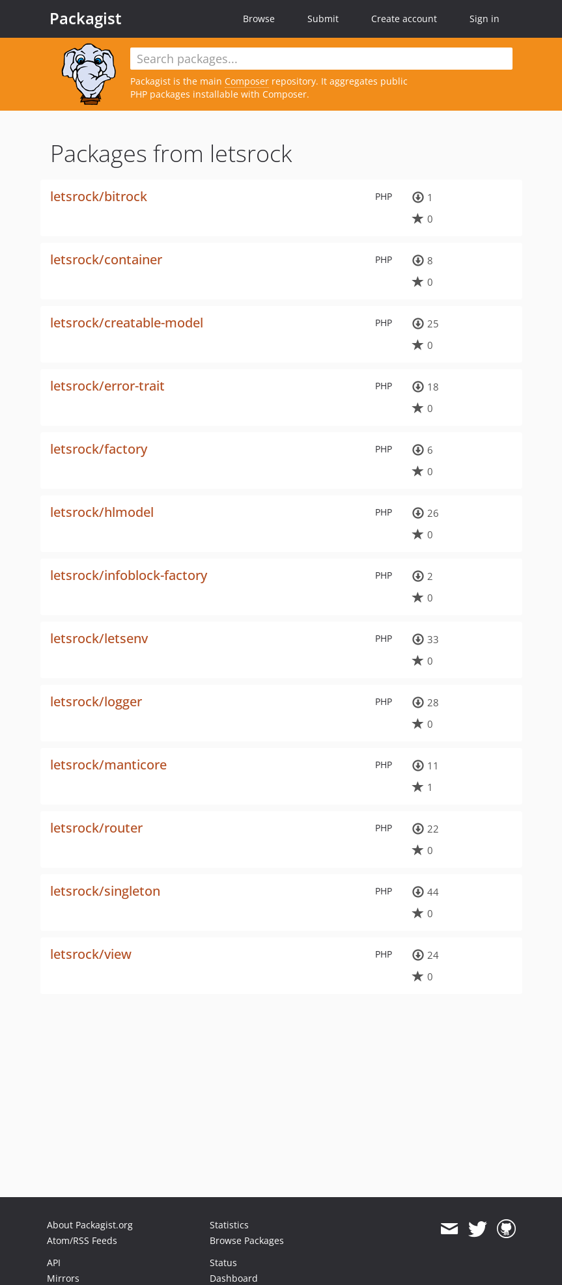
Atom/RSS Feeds (82, 1240)
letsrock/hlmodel (102, 512)
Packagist (85, 18)
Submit (323, 18)
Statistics (229, 1225)
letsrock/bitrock (98, 196)
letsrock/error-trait (107, 385)
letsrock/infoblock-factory (128, 575)
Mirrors (63, 1278)
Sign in (484, 18)
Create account (404, 18)
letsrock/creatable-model (126, 322)
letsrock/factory (98, 449)
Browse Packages (247, 1240)
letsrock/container (106, 259)
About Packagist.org (90, 1225)
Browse (259, 18)
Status (223, 1262)
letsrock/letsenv (99, 638)
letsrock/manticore (108, 764)
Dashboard (234, 1278)
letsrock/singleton (105, 891)
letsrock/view (91, 954)
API (54, 1262)
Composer (247, 81)
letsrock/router (96, 827)
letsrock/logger (96, 701)
